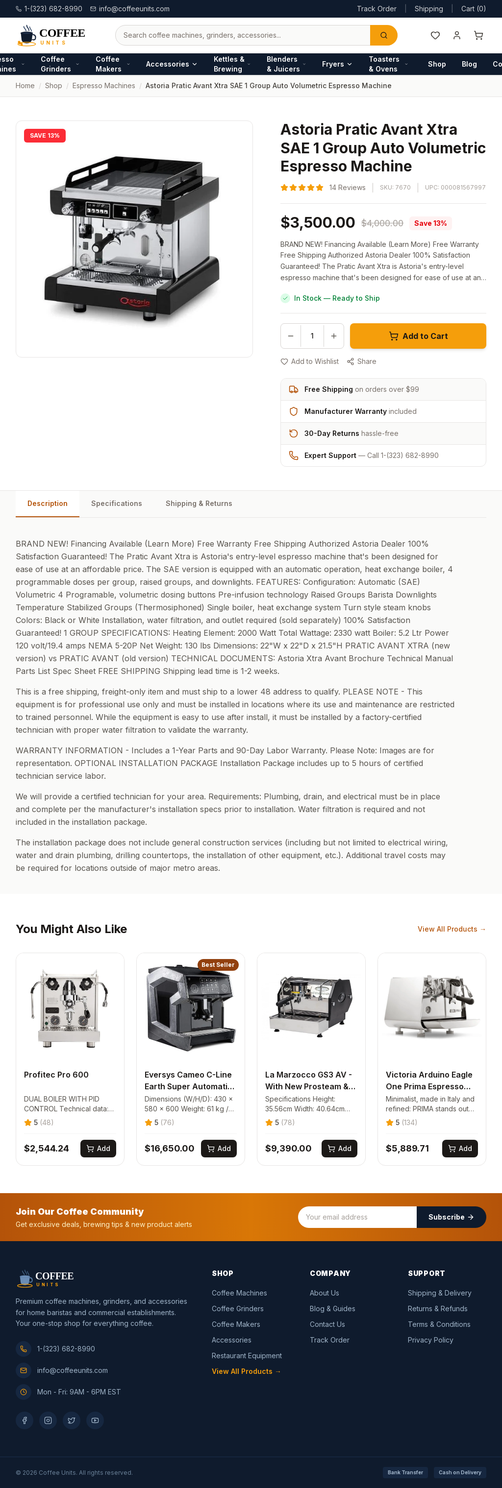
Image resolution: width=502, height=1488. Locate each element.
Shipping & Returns (199, 503)
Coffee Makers (113, 64)
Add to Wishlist (309, 361)
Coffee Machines (239, 1293)
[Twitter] (71, 1420)
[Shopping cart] (478, 35)
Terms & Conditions (439, 1324)
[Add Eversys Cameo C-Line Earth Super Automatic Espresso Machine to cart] (219, 1148)
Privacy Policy (430, 1340)
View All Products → (452, 929)
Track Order (377, 8)
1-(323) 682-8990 (55, 1349)
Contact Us (327, 1324)
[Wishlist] (435, 35)
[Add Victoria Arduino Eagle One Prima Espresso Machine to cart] (460, 1148)
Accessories (172, 64)
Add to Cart (418, 336)
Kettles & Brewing (232, 64)
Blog (469, 64)
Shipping (429, 8)
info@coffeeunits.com (130, 8)
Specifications (116, 503)
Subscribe (451, 1217)
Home (25, 85)
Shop (437, 64)
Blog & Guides (332, 1308)
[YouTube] (95, 1420)
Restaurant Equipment (247, 1355)
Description (47, 503)
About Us (324, 1293)
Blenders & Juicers (286, 64)
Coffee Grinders (60, 64)
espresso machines (104, 85)
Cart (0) (473, 8)
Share (361, 361)
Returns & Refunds (438, 1308)
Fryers (337, 64)
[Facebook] (24, 1420)
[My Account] (457, 35)
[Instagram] (48, 1420)
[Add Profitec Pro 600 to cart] (98, 1148)
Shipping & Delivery (440, 1293)
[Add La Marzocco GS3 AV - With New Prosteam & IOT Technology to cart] (339, 1148)
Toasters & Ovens (388, 64)
